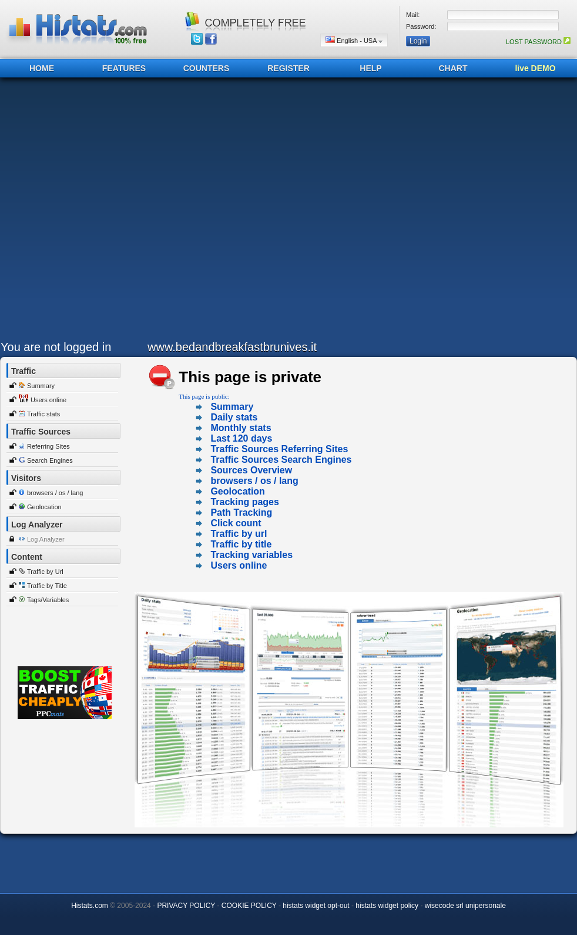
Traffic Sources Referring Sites (279, 449)
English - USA (354, 40)
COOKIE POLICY (249, 905)
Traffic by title (240, 544)
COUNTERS (206, 68)
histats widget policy (386, 905)
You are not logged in (56, 346)
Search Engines (50, 460)
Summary (41, 385)
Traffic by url (238, 534)
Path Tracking (241, 512)
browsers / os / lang (55, 492)
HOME (41, 68)
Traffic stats (43, 414)
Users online (48, 399)
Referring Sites (48, 446)
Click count (235, 523)
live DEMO (535, 68)
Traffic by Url (45, 571)
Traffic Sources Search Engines (280, 460)
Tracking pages (244, 502)
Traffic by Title (47, 585)
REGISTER (288, 68)
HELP (370, 68)
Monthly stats (240, 428)
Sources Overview (251, 470)
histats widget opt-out (316, 905)
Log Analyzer (46, 539)
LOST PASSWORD (538, 41)
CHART (453, 68)
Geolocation (44, 506)
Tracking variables (251, 555)
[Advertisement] (129, 212)
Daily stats (233, 417)
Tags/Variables (48, 599)
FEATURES (124, 68)
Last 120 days (241, 438)
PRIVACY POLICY (186, 905)
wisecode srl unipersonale (465, 905)
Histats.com (89, 905)
